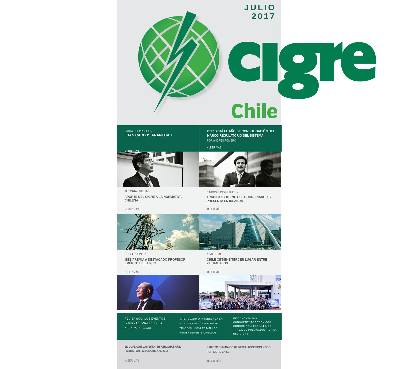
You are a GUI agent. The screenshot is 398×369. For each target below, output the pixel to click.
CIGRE (244, 333)
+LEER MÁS (214, 147)
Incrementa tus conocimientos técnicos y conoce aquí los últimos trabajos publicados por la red (255, 326)
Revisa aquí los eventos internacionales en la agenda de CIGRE (145, 323)
